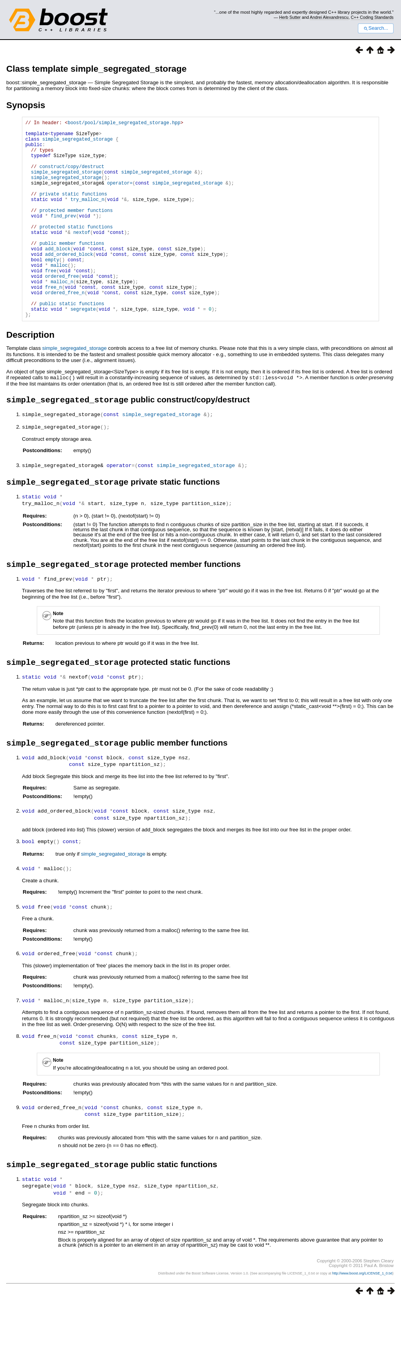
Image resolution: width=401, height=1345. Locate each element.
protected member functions (76, 230)
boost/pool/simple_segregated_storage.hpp (124, 123)
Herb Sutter (290, 17)
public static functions (72, 343)
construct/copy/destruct (72, 177)
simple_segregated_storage (77, 143)
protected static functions (76, 250)
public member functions (72, 270)
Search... (375, 28)
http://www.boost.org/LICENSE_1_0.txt (362, 1316)
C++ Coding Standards (372, 17)
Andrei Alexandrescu (329, 17)
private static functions (73, 210)
